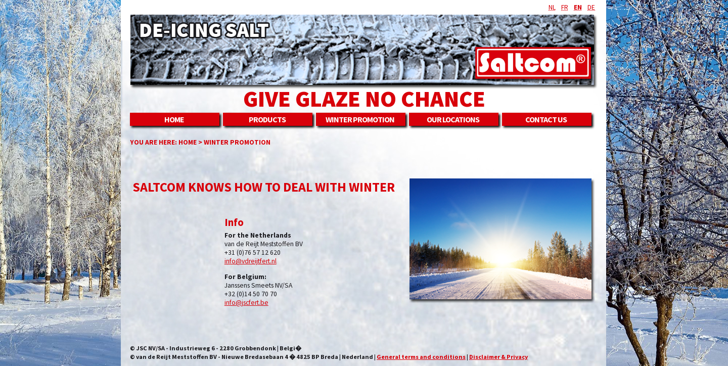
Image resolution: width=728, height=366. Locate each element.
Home (174, 119)
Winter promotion (360, 119)
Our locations (453, 119)
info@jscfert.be (246, 302)
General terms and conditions (421, 356)
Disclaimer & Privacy (498, 356)
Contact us (546, 119)
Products (267, 119)
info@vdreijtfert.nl (250, 261)
